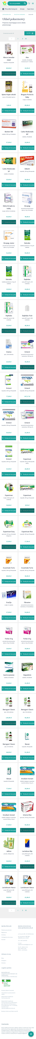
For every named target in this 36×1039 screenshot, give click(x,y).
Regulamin (4, 932)
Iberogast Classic (9, 709)
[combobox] (17, 3)
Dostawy (3, 934)
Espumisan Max (27, 531)
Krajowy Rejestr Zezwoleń (7, 990)
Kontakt (3, 939)
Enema (8, 352)
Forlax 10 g (9, 639)
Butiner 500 (9, 132)
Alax (27, 57)
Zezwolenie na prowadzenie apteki (8, 993)
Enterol (27, 352)
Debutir (27, 169)
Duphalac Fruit (27, 315)
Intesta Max (27, 815)
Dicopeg (27, 206)
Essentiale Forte (9, 568)
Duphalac (27, 279)
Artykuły (3, 963)
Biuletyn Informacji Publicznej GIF (9, 1011)
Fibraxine (27, 602)
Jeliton (8, 851)
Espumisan (27, 459)
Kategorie (3, 960)
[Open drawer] (33, 3)
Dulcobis (27, 243)
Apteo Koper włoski (9, 94)
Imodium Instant (27, 779)
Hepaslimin (27, 675)
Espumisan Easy (9, 531)
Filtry (29, 33)
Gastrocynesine (8, 675)
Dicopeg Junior (8, 243)
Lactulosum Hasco (8, 887)
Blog (2, 958)
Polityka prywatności (6, 930)
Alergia (22, 9)
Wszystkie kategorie (10, 9)
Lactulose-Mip (27, 851)
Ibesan (27, 744)
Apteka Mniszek (7, 14)
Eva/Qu (8, 602)
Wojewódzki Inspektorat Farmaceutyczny (7, 997)
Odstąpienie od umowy (7, 937)
